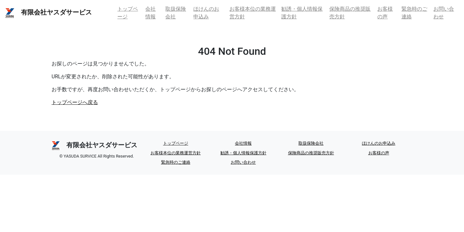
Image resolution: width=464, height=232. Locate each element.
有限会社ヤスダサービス (48, 13)
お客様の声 (385, 13)
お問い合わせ (443, 13)
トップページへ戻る (75, 102)
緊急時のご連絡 (414, 13)
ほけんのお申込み (206, 13)
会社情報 (150, 13)
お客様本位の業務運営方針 (252, 13)
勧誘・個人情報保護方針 (302, 13)
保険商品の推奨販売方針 (350, 13)
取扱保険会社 (175, 13)
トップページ (127, 13)
